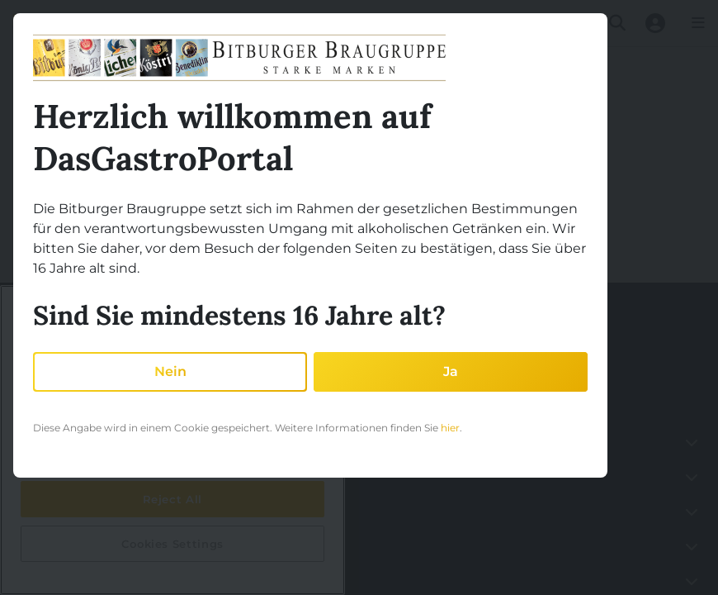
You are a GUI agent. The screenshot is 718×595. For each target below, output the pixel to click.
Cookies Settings (172, 543)
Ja (450, 371)
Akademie (45, 546)
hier (450, 427)
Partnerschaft (54, 511)
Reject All (173, 499)
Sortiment (45, 580)
